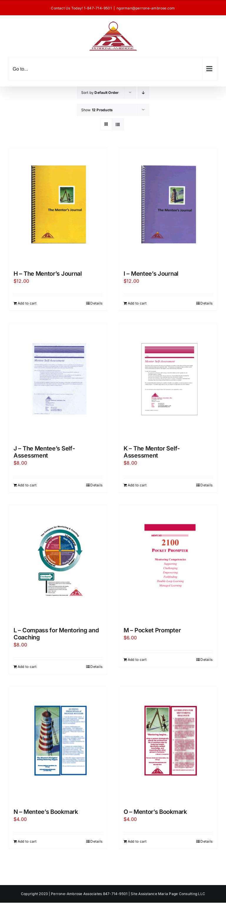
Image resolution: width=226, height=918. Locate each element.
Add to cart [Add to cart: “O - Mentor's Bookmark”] (137, 841)
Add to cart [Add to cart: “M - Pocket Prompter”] (137, 659)
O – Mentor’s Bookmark (155, 811)
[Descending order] (143, 93)
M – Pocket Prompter (152, 630)
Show (97, 110)
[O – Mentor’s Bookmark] (168, 744)
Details (96, 303)
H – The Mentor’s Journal (48, 273)
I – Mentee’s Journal (151, 273)
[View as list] (118, 124)
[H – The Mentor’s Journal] (58, 206)
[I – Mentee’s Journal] (168, 206)
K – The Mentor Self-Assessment (152, 452)
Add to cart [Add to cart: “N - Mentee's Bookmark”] (27, 841)
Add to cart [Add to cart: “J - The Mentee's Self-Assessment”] (27, 485)
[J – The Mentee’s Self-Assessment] (58, 381)
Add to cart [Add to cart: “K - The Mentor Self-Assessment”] (137, 485)
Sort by (100, 92)
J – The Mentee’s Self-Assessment (44, 452)
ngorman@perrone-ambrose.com (146, 8)
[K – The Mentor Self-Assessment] (168, 381)
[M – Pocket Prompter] (168, 563)
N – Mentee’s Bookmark (46, 811)
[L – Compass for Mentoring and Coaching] (58, 563)
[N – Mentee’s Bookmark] (58, 744)
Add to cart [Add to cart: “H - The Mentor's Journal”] (27, 303)
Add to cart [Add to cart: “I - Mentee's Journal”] (137, 303)
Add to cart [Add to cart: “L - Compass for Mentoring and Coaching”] (27, 666)
